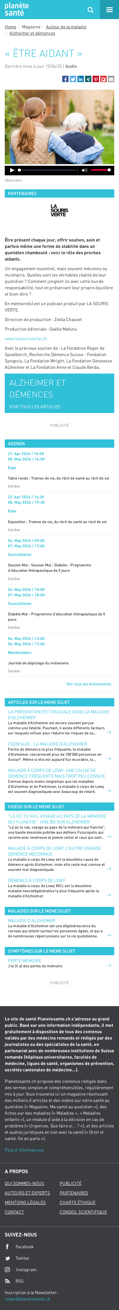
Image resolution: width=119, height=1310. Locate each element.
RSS (14, 1281)
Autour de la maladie (66, 26)
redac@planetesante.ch (27, 1298)
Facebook (19, 1246)
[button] (65, 79)
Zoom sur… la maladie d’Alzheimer (47, 743)
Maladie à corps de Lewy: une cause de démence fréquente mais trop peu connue (56, 773)
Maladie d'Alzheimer (31, 920)
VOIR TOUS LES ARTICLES (34, 406)
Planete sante (16, 9)
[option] (59, 210)
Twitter (17, 1258)
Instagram (20, 1269)
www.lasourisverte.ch (26, 338)
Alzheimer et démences (32, 33)
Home (10, 26)
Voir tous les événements (88, 683)
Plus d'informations (24, 1149)
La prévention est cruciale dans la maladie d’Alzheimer (58, 714)
